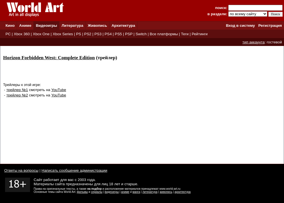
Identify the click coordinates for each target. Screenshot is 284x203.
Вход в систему (240, 25)
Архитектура (123, 25)
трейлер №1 (17, 90)
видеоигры (112, 191)
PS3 (98, 34)
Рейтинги (200, 34)
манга (136, 191)
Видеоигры (46, 25)
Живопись (97, 25)
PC (8, 34)
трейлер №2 (17, 95)
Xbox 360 (22, 34)
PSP (128, 34)
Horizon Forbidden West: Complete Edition (49, 57)
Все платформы (164, 34)
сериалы (96, 191)
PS (78, 34)
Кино (10, 25)
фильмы (82, 191)
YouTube (58, 90)
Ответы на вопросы (21, 170)
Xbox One (41, 34)
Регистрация (270, 25)
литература (149, 191)
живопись (166, 191)
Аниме (25, 25)
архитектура (183, 191)
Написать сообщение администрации (74, 170)
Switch (141, 34)
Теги (185, 34)
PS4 (108, 34)
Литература (72, 25)
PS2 (87, 34)
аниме (125, 191)
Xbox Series (63, 34)
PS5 (118, 34)
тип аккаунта (253, 42)
